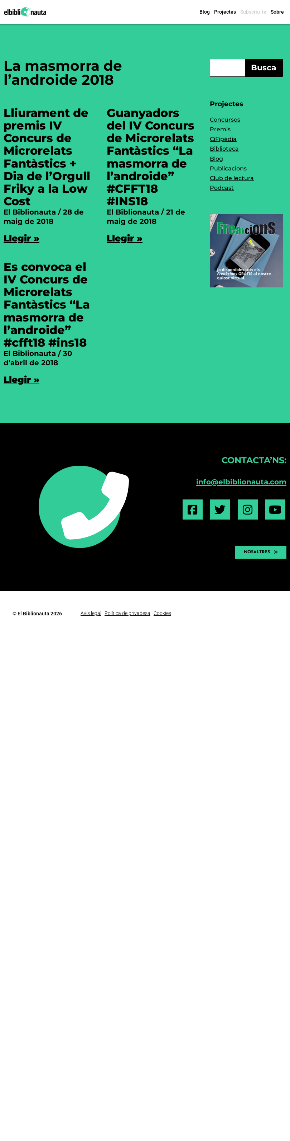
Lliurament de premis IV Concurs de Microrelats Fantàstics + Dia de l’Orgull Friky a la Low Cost (47, 157)
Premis (220, 129)
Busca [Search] (263, 67)
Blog (204, 12)
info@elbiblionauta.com (241, 481)
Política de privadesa (127, 613)
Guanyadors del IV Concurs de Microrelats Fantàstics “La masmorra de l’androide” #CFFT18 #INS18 (150, 157)
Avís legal (91, 613)
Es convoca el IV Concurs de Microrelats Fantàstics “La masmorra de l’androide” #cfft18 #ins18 (47, 304)
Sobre (277, 12)
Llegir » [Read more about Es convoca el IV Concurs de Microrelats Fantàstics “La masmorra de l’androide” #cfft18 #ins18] (21, 379)
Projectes (225, 12)
